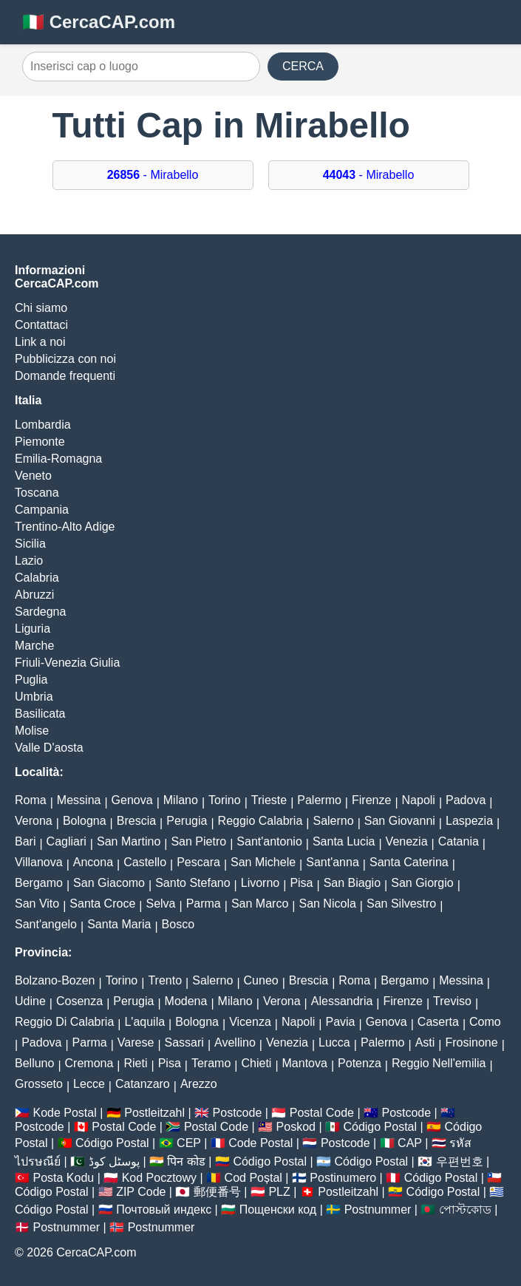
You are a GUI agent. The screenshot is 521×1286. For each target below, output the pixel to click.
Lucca (334, 1042)
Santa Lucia (344, 841)
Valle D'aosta (49, 747)
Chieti (256, 1063)
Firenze (371, 800)
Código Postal (380, 1126)
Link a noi (40, 342)
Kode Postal (64, 1112)
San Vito (37, 903)
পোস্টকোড (465, 1209)
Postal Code (322, 1112)
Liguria (32, 628)
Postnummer (378, 1209)
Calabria (37, 577)
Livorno (260, 883)
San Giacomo (109, 883)
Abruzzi (34, 594)
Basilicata (40, 713)
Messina (79, 800)
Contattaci (41, 325)
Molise (32, 730)
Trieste (269, 800)
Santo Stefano (192, 883)
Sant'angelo (46, 924)
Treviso (452, 1001)
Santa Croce (102, 903)
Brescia (136, 820)
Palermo (319, 800)
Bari (25, 841)
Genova (132, 800)
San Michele (263, 862)
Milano (180, 800)
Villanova (39, 862)
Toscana (37, 492)
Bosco (178, 924)
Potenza (359, 1063)
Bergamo (39, 883)
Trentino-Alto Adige (65, 526)
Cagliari (66, 841)
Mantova (304, 1063)
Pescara (198, 862)
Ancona (93, 862)
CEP (189, 1143)
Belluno (34, 1063)
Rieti (136, 1063)
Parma (203, 903)
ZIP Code (141, 1191)
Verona (33, 820)
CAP (410, 1143)
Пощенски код (278, 1209)
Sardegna (40, 611)
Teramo (211, 1063)
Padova (466, 800)
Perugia (186, 820)
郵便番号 (217, 1191)
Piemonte (40, 441)
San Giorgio (422, 883)
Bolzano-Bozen (55, 980)
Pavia (340, 1021)
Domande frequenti (65, 376)
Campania (42, 509)
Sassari (184, 1042)
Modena (186, 1001)
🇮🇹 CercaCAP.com (98, 22)
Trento (165, 980)
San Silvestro (401, 903)
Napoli (418, 800)
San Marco (259, 903)
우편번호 (459, 1161)
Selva (160, 903)
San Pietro (198, 841)
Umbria (34, 696)
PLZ (279, 1191)
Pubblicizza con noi (65, 359)
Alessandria (342, 1001)
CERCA (303, 66)
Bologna (84, 820)
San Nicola (327, 903)
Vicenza (250, 1021)
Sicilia (30, 543)
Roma (31, 800)
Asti (425, 1042)
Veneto (33, 475)
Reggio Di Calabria (64, 1021)
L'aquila (144, 1021)
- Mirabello (153, 175)
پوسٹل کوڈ (114, 1161)
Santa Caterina (409, 862)
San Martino (128, 841)
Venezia (407, 841)
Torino (224, 800)
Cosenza (79, 1001)
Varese (136, 1042)
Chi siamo (41, 308)
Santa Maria (119, 924)
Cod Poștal (253, 1177)
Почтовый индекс (163, 1209)
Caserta (438, 1021)
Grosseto (39, 1084)
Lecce (89, 1084)
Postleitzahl (154, 1112)
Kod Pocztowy (159, 1177)
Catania (458, 841)
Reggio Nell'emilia (439, 1063)
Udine (30, 1001)
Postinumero (343, 1177)
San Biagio (352, 883)
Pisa (301, 883)
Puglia (31, 679)
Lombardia (43, 424)
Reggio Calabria (260, 820)
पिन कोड (186, 1161)
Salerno (333, 820)
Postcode (237, 1112)
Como (485, 1021)
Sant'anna (332, 862)
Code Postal (260, 1143)
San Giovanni (399, 820)
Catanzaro (142, 1084)
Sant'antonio (269, 841)
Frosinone (471, 1042)
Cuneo (261, 980)
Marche (34, 645)
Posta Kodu (63, 1177)
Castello (144, 862)
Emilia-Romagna (58, 458)
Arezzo (198, 1084)
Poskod (296, 1126)
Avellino (235, 1042)
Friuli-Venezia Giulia (67, 662)
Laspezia (469, 820)
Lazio (29, 560)
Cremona (89, 1063)
